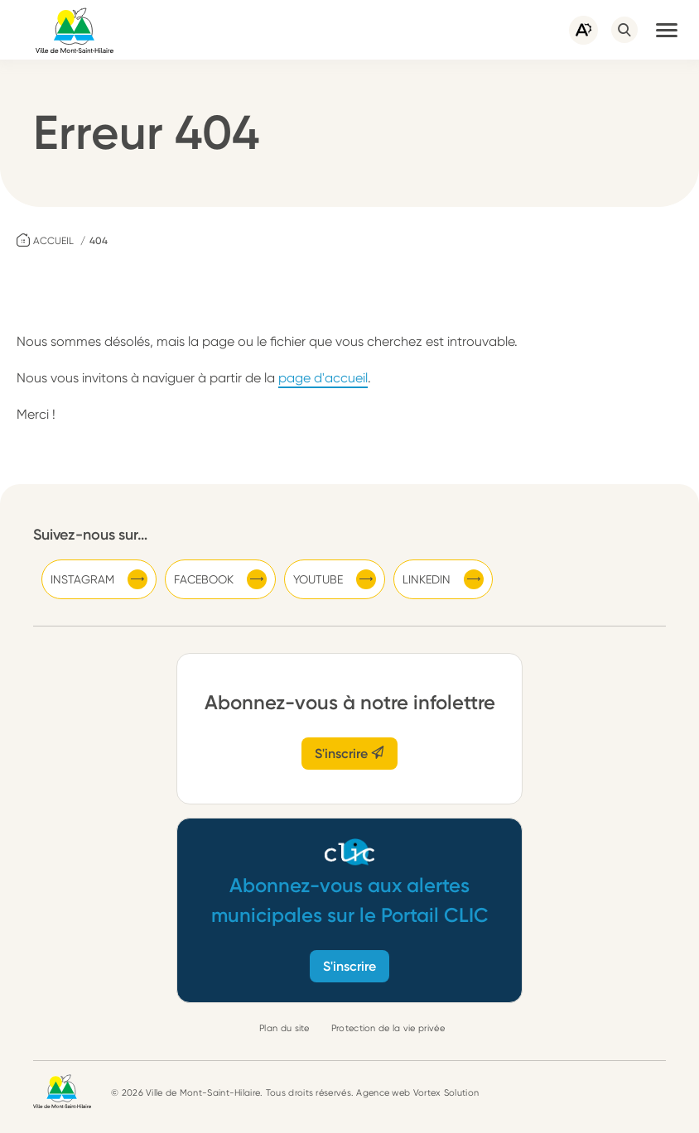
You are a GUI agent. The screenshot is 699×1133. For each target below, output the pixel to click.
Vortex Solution (446, 1092)
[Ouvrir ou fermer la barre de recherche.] (624, 30)
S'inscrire (349, 753)
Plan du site (284, 1028)
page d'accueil (323, 378)
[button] (666, 30)
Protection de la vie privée (388, 1028)
